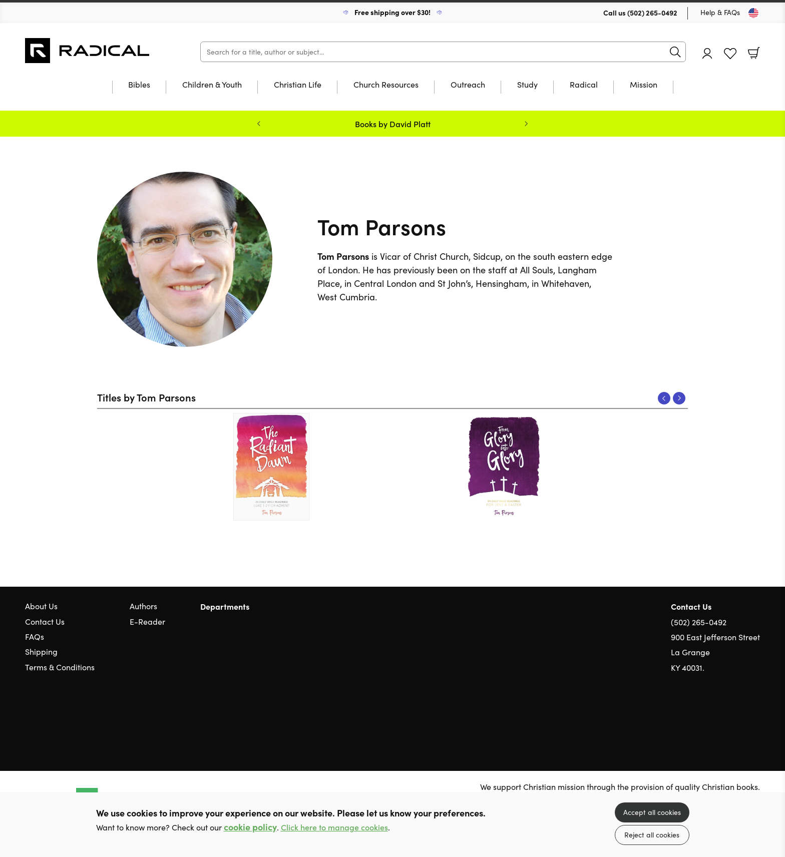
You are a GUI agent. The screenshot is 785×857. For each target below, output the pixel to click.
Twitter (719, 716)
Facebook (737, 715)
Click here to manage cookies (334, 827)
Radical (584, 85)
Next (679, 398)
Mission (643, 85)
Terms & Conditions (60, 667)
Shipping (41, 651)
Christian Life (297, 85)
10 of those (87, 50)
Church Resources (386, 85)
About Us (41, 606)
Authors (143, 606)
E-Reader (147, 621)
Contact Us (45, 621)
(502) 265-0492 (652, 13)
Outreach (468, 85)
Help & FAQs (720, 12)
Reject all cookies (651, 834)
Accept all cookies (652, 812)
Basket (754, 53)
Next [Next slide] (526, 123)
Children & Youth (212, 85)
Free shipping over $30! (392, 12)
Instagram (755, 716)
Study (527, 85)
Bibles (139, 85)
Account (707, 53)
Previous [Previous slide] (258, 123)
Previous (664, 398)
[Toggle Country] (753, 13)
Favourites (730, 54)
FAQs (34, 636)
